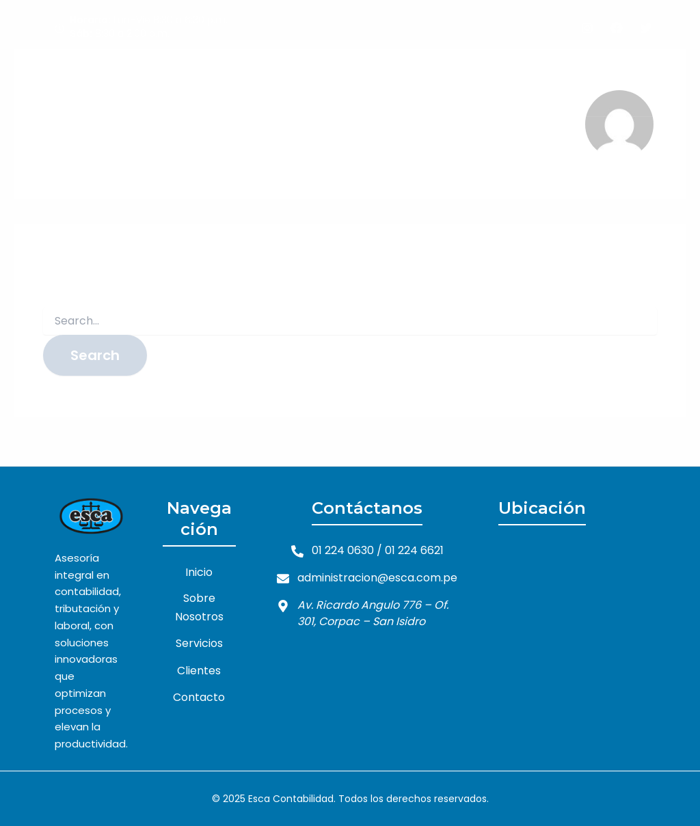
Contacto (571, 80)
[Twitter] (646, 28)
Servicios (435, 80)
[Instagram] (587, 28)
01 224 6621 (414, 550)
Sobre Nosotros (348, 80)
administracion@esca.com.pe (377, 578)
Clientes (502, 80)
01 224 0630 (343, 550)
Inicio (270, 80)
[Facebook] (616, 28)
